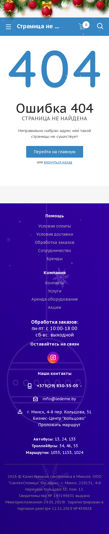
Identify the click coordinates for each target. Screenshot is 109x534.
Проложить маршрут (59, 424)
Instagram (53, 357)
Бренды (54, 258)
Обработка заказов (54, 242)
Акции (54, 307)
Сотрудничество (54, 250)
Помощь (54, 215)
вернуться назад (58, 162)
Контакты (54, 282)
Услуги (54, 291)
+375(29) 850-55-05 (57, 385)
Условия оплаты (54, 226)
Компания (55, 272)
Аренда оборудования (54, 299)
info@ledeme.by (59, 399)
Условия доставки (54, 234)
